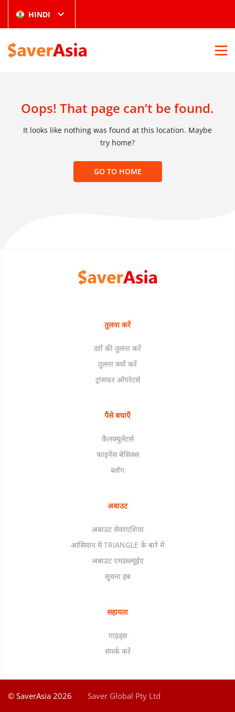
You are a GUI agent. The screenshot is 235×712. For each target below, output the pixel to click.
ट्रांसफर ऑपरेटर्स (117, 380)
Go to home (118, 171)
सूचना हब (118, 576)
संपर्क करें (118, 651)
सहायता (117, 612)
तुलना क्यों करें (117, 364)
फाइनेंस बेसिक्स (118, 454)
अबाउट (117, 506)
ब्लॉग (117, 470)
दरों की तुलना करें (117, 348)
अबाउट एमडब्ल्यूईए (118, 561)
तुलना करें (117, 325)
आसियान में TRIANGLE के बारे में (117, 545)
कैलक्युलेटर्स (118, 439)
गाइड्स (118, 635)
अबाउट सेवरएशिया (118, 529)
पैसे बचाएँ (117, 415)
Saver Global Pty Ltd (124, 696)
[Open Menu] (221, 50)
